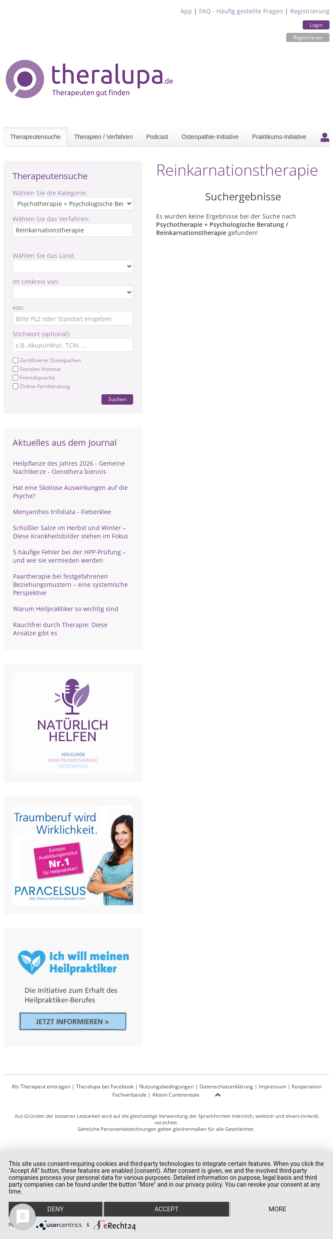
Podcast (157, 136)
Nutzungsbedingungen (166, 1086)
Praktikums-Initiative (279, 136)
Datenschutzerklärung (226, 1086)
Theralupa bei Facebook (105, 1086)
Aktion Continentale (175, 1094)
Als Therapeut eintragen (41, 1086)
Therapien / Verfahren (103, 136)
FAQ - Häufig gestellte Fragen (241, 11)
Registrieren (308, 37)
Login (316, 25)
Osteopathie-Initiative (210, 136)
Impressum (272, 1086)
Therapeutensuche (35, 136)
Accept (166, 1209)
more (277, 1209)
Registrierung (310, 11)
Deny (55, 1209)
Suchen (117, 399)
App (186, 11)
